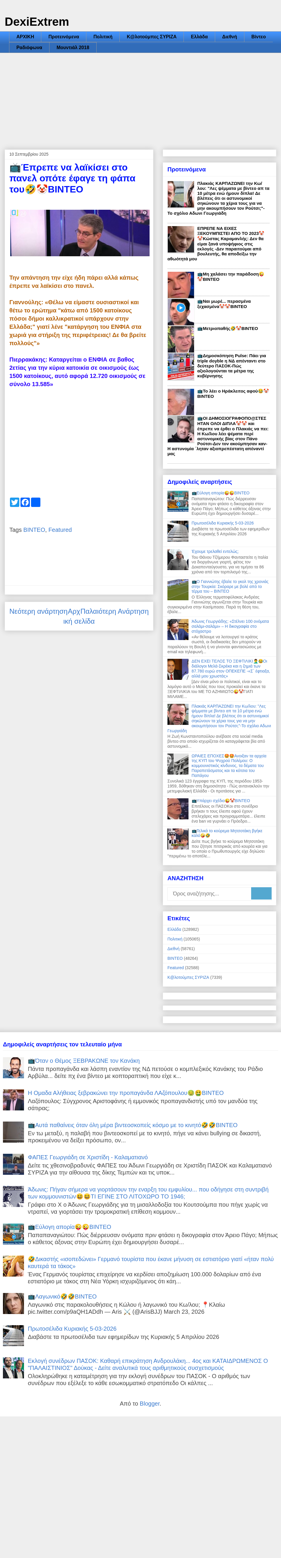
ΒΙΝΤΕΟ (34, 530)
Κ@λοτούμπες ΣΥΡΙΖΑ (152, 36)
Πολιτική (102, 36)
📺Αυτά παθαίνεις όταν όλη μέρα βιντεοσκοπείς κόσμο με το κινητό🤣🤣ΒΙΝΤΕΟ (133, 1125)
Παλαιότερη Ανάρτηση (114, 611)
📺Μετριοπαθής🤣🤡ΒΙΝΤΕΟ (227, 328)
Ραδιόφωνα (29, 47)
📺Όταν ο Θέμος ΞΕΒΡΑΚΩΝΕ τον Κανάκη (84, 1060)
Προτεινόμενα (63, 36)
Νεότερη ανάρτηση (38, 611)
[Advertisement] (140, 97)
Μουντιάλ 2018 (72, 47)
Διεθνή (229, 36)
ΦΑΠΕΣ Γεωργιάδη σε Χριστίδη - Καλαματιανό (88, 1157)
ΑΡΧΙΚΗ (25, 36)
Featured (60, 530)
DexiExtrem (37, 21)
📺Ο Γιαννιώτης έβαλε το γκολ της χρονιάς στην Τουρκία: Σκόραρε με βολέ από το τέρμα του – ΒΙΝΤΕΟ (230, 586)
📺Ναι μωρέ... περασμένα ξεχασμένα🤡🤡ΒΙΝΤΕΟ (224, 304)
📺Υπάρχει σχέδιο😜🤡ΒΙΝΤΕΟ (221, 800)
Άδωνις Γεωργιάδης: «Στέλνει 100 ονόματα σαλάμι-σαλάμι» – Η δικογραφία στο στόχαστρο (230, 626)
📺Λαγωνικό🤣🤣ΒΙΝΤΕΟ (62, 1296)
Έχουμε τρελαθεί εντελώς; (215, 551)
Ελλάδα (199, 36)
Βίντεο (258, 36)
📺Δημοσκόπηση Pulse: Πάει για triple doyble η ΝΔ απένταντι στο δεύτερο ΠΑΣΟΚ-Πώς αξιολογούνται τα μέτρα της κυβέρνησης (231, 365)
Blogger (150, 1403)
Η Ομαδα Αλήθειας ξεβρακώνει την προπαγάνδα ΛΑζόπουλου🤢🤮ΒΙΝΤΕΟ (126, 1093)
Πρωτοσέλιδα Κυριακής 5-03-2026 (223, 523)
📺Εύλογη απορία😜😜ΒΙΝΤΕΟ (221, 493)
